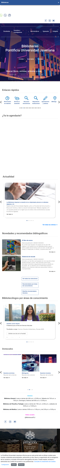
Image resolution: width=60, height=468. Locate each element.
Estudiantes (6, 31)
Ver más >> (10, 214)
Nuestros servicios (8, 373)
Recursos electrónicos (34, 102)
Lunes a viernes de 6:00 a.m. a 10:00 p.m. (29, 398)
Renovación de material (15, 102)
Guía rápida (30, 59)
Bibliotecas (5, 2)
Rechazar (21, 464)
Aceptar (14, 464)
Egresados (46, 31)
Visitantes (55, 31)
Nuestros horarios (45, 373)
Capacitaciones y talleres (53, 102)
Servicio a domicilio (25, 102)
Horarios (21, 59)
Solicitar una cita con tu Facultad (17, 333)
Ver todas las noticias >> (50, 225)
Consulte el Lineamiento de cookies (45, 461)
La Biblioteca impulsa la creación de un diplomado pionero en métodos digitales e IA (27, 203)
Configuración (5, 464)
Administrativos (34, 31)
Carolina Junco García (13, 323)
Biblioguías (25, 373)
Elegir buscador (13, 74)
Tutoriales (40, 59)
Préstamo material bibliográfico (6, 103)
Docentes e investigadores (18, 31)
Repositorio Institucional (44, 102)
